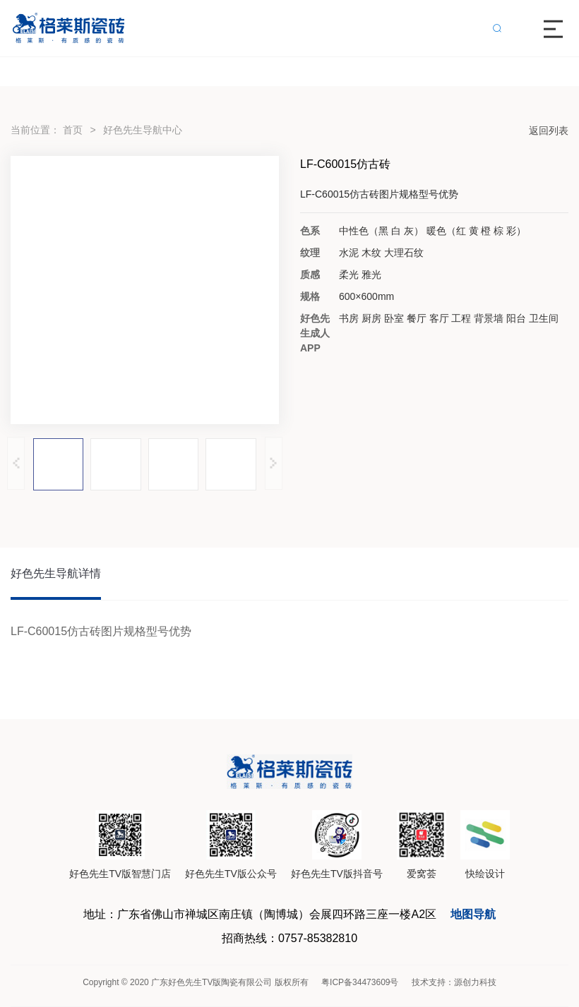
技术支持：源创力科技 (454, 982)
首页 (73, 129)
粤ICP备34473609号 (359, 982)
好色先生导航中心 (142, 129)
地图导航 (473, 914)
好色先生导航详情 (56, 573)
